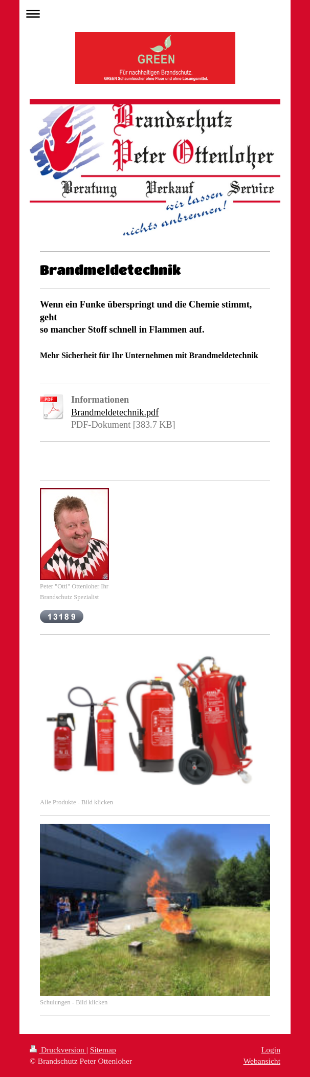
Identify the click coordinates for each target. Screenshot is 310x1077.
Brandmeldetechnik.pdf (115, 412)
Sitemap (103, 1049)
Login (270, 1049)
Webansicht (261, 1061)
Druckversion (58, 1049)
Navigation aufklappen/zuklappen (155, 14)
